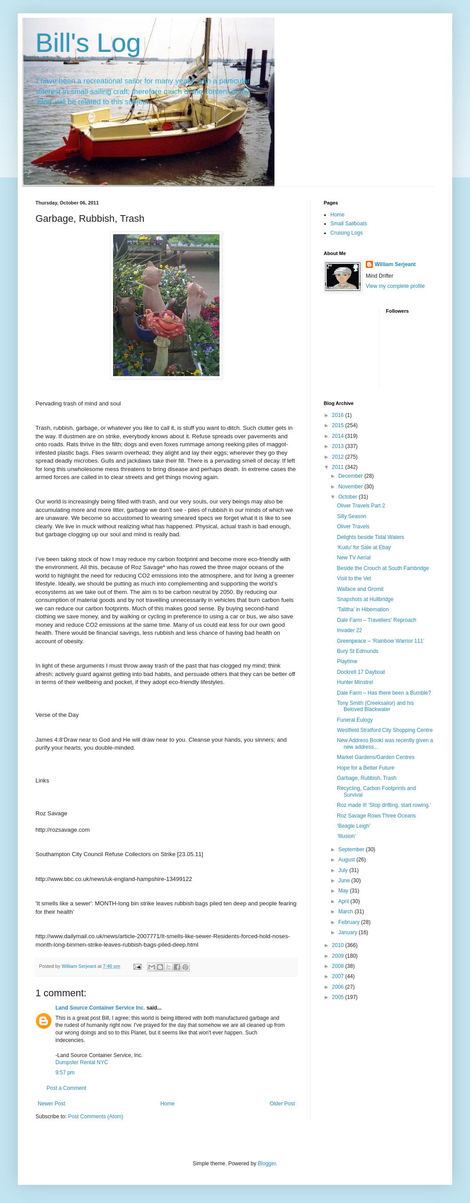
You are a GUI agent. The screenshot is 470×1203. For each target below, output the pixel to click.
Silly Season (351, 516)
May (344, 891)
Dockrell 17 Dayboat (361, 672)
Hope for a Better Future (365, 768)
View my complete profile (395, 286)
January (348, 932)
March (346, 911)
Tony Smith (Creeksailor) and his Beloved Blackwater (375, 706)
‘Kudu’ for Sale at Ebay (364, 547)
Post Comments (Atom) (95, 1116)
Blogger (267, 1163)
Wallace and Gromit (360, 589)
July (343, 870)
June (344, 880)
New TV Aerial (354, 557)
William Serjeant (395, 264)
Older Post (282, 1104)
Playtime (347, 661)
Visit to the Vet (354, 578)
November (351, 487)
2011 (338, 467)
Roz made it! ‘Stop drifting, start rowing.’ (384, 805)
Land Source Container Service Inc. (100, 1008)
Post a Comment (66, 1088)
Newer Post (51, 1104)
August (347, 860)
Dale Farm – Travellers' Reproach (376, 620)
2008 (338, 966)
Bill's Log (88, 43)
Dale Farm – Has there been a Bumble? (384, 693)
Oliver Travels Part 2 (361, 506)
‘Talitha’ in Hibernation (363, 609)
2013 (338, 446)
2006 (338, 987)
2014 (338, 436)
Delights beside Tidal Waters (370, 537)
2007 (338, 976)
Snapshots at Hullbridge (365, 599)
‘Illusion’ (346, 836)
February (349, 922)
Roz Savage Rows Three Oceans (376, 816)
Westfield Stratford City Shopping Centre (385, 730)
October (348, 497)
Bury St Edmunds (357, 651)
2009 (338, 956)
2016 (338, 415)
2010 (338, 945)
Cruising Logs (346, 233)
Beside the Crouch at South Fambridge (383, 568)
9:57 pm (64, 1072)
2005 (338, 997)
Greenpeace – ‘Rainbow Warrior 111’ (380, 641)
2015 (338, 425)
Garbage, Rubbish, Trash (366, 778)
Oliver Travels (353, 526)
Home (168, 1104)
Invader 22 (349, 630)
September (352, 849)
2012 (338, 457)
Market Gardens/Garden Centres (376, 757)
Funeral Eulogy (355, 720)
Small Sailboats (348, 223)
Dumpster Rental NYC (81, 1062)
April (344, 901)
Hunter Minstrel (355, 682)
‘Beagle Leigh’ (353, 826)
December (351, 476)
